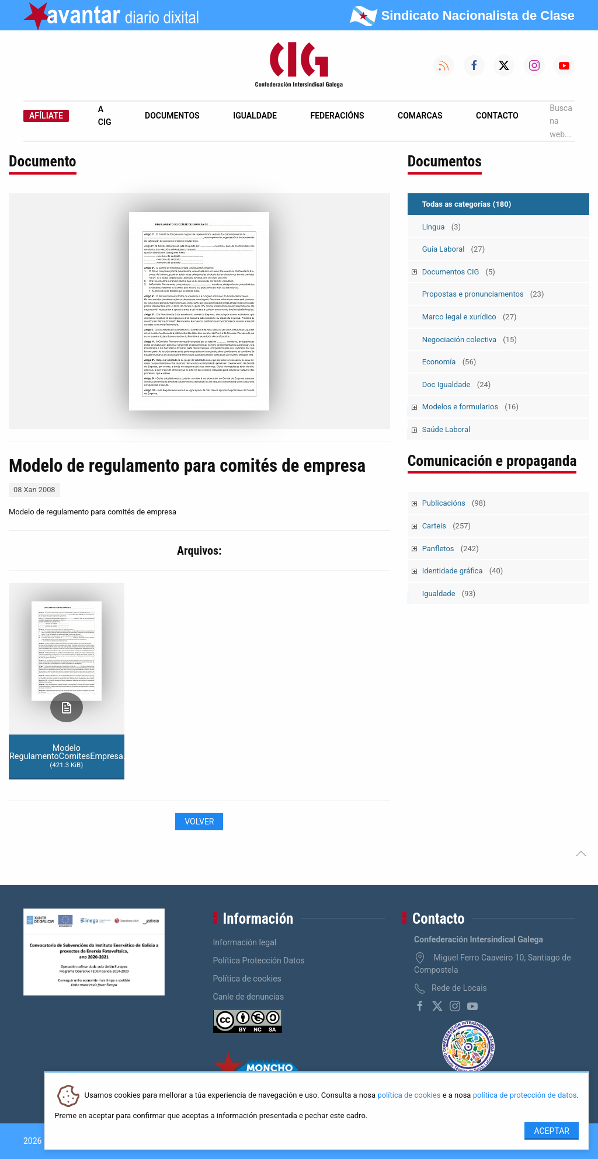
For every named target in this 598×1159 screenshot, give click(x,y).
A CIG (105, 116)
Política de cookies (247, 978)
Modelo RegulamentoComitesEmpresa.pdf (66, 756)
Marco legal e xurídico (469, 316)
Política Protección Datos (259, 960)
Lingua (441, 226)
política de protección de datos (525, 1095)
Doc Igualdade (456, 384)
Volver (199, 821)
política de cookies (408, 1095)
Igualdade (255, 115)
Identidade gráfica (462, 570)
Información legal (245, 942)
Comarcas (420, 115)
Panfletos (450, 548)
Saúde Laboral (446, 429)
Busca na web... (561, 121)
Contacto (497, 115)
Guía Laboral (453, 249)
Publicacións (454, 503)
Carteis (446, 525)
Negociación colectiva (469, 339)
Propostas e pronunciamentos (483, 294)
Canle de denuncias (248, 996)
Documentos (172, 115)
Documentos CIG (458, 271)
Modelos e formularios (470, 406)
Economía (449, 361)
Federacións (337, 115)
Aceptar (551, 1131)
